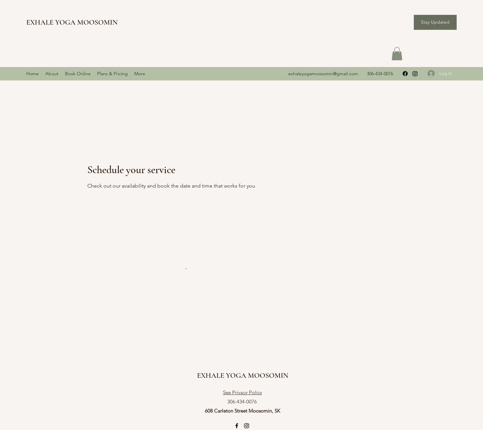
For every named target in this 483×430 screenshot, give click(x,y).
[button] (435, 22)
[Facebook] (405, 73)
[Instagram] (415, 73)
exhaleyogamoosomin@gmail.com (323, 74)
